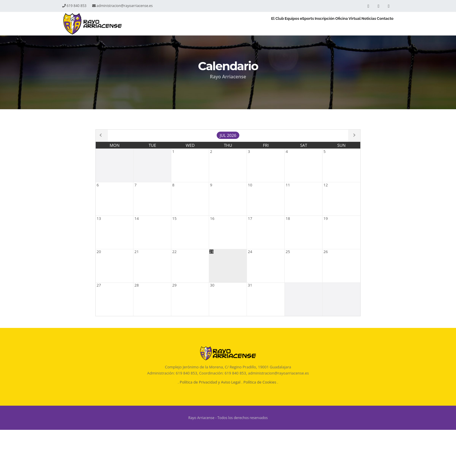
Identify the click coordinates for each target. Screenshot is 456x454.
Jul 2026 (228, 135)
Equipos (242, 24)
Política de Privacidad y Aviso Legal (210, 406)
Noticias (355, 24)
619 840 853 (74, 5)
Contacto (381, 24)
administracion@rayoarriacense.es (122, 5)
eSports (266, 24)
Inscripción (293, 24)
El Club (218, 24)
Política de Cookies (259, 406)
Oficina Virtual (326, 24)
